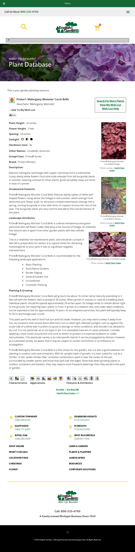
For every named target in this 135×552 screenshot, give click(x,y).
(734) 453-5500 (82, 429)
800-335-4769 (29, 11)
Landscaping (77, 458)
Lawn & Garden (78, 446)
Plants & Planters (80, 452)
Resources (75, 464)
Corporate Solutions (82, 470)
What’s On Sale (18, 452)
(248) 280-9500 (23, 439)
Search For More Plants (110, 101)
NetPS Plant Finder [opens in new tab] (66, 393)
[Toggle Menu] (67, 40)
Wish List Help (110, 108)
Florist (13, 470)
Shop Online (16, 446)
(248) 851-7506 (81, 439)
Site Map (60, 389)
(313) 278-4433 (82, 420)
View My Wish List (110, 105)
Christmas (15, 464)
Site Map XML (73, 389)
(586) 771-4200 (22, 429)
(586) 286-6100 (22, 420)
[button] (128, 11)
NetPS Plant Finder (113, 263)
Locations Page (18, 458)
